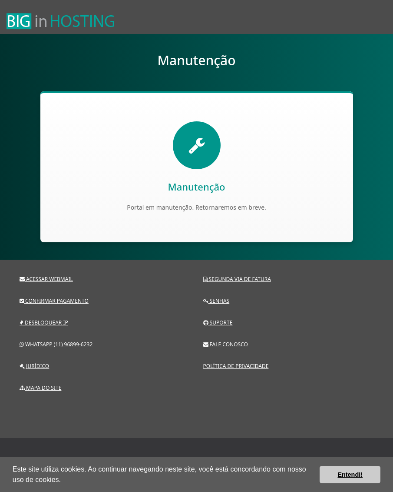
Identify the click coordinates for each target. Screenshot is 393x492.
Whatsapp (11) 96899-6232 (56, 344)
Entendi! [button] (350, 474)
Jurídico (34, 366)
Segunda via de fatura (237, 279)
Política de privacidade (236, 366)
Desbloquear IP (44, 322)
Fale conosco (225, 344)
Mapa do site (40, 388)
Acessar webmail (46, 279)
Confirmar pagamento (54, 301)
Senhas (216, 301)
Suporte (218, 322)
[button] (64, 480)
